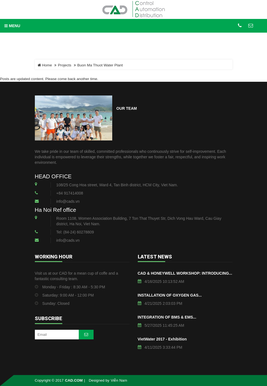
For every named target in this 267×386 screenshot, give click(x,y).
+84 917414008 (69, 193)
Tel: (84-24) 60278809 (75, 232)
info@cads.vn (68, 201)
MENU (12, 26)
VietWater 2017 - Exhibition (162, 339)
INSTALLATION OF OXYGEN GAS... (170, 295)
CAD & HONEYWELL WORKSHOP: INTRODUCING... (185, 273)
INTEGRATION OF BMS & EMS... (167, 317)
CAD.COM (74, 380)
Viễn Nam (119, 380)
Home (45, 65)
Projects (64, 65)
